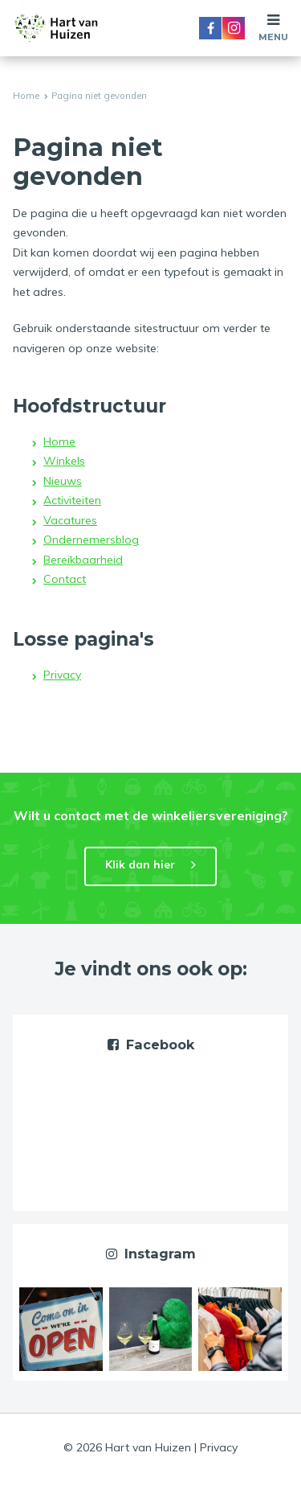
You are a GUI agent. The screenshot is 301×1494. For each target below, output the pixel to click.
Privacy (62, 674)
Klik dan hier (140, 864)
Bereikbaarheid (83, 559)
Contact (64, 579)
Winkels (64, 461)
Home (26, 95)
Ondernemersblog (91, 539)
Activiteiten (72, 500)
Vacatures (70, 520)
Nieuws (62, 481)
